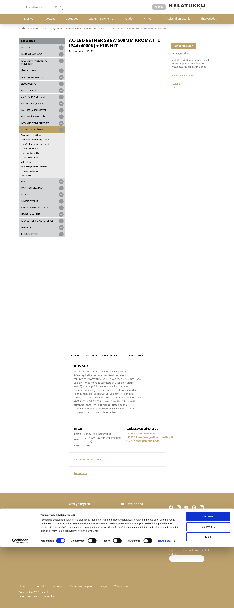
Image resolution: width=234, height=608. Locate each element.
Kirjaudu (208, 6)
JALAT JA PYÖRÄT (29, 201)
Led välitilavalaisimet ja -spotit (35, 144)
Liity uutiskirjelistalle (183, 543)
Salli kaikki (208, 577)
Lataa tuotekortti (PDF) (88, 459)
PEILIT (24, 181)
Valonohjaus (27, 162)
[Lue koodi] (150, 7)
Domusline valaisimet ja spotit (35, 139)
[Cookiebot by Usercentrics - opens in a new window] (19, 602)
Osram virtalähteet (30, 157)
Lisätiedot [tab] (91, 355)
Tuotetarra (80, 473)
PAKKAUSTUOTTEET (31, 227)
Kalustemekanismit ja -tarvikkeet (34, 62)
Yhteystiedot (209, 18)
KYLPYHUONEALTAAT (32, 187)
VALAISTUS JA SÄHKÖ (53, 28)
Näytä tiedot (164, 602)
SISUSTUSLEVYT (29, 83)
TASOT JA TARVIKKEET (32, 77)
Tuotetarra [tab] (136, 355)
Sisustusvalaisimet (29, 171)
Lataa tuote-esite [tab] (113, 355)
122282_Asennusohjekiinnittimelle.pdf (149, 437)
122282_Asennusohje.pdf (141, 433)
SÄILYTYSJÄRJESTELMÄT (33, 116)
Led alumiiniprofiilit (30, 153)
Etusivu (28, 18)
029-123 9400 (83, 523)
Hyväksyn (185, 535)
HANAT (24, 194)
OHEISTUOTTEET (29, 233)
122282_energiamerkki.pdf (142, 441)
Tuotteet (49, 18)
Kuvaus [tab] (75, 355)
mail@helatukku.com (82, 530)
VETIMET (25, 47)
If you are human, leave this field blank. (190, 551)
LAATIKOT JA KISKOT (31, 54)
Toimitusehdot (128, 510)
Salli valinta (208, 588)
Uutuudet (72, 18)
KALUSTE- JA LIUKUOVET (33, 110)
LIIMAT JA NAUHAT (30, 214)
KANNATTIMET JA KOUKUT (34, 207)
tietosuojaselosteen (192, 535)
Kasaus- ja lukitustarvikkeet (38, 220)
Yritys (147, 18)
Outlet (129, 18)
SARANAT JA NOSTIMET (33, 96)
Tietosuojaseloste (130, 517)
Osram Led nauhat (29, 148)
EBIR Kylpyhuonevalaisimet (82, 28)
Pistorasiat (26, 175)
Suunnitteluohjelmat (102, 18)
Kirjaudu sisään (183, 46)
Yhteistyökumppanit (177, 18)
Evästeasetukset (129, 521)
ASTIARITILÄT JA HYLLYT (33, 103)
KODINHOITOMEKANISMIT (35, 123)
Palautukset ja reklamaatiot (136, 514)
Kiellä (208, 598)
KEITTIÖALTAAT (29, 90)
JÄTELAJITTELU (28, 70)
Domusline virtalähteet (31, 135)
